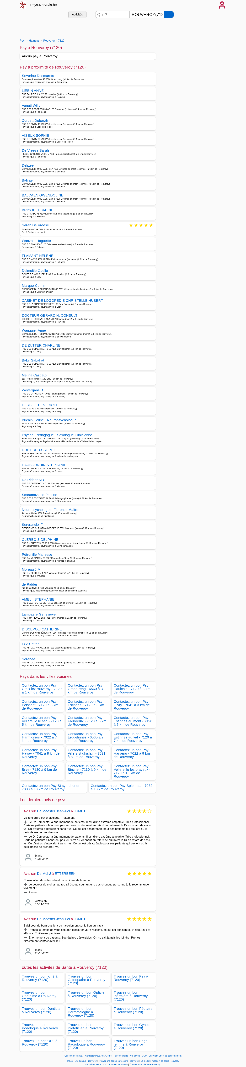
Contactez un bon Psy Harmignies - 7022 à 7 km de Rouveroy (39, 737)
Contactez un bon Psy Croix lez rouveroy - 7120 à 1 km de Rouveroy (42, 689)
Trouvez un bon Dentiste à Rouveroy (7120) (41, 1010)
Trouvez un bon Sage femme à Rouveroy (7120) (131, 1044)
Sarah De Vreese (35, 225)
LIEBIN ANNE (33, 90)
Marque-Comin (33, 285)
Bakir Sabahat (33, 360)
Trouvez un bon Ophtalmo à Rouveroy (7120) (39, 996)
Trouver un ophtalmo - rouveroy (145, 1064)
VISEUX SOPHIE (35, 135)
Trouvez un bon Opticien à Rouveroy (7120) (87, 994)
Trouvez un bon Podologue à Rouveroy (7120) (40, 1028)
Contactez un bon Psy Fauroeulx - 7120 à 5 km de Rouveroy (87, 721)
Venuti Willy (31, 105)
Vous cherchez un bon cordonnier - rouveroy (106, 1064)
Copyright (153, 1056)
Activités (77, 14)
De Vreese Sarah (35, 150)
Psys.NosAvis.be (43, 5)
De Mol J (44, 874)
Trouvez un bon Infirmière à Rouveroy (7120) (131, 996)
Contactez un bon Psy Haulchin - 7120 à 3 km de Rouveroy (132, 689)
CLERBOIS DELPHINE (40, 539)
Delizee (28, 165)
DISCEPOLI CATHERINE (42, 629)
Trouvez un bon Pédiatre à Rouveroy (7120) (133, 1010)
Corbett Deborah (35, 120)
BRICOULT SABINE (37, 210)
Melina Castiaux (34, 375)
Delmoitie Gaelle (35, 270)
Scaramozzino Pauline (39, 494)
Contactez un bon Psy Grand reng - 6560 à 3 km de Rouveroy (85, 689)
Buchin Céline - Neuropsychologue (49, 420)
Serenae (28, 659)
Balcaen (28, 180)
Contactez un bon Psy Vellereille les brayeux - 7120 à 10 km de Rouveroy (132, 771)
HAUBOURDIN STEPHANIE (44, 465)
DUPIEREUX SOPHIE (39, 450)
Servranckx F (32, 524)
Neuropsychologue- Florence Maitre (50, 509)
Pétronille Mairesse (37, 554)
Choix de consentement (170, 1056)
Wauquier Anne (34, 330)
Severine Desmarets (38, 75)
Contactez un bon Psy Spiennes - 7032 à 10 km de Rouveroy (121, 787)
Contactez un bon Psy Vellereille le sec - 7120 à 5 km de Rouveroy (42, 721)
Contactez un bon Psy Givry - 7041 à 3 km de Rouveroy (132, 705)
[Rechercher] (169, 14)
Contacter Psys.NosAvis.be (98, 1056)
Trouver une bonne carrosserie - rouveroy (119, 1061)
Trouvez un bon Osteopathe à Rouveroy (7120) (86, 979)
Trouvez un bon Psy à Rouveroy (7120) (131, 978)
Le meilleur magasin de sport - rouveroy (160, 1061)
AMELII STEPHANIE (38, 599)
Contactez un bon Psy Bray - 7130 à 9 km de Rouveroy (39, 769)
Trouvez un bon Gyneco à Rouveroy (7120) (132, 1026)
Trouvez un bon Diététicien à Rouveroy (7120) (86, 1028)
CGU (144, 1056)
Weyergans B (32, 390)
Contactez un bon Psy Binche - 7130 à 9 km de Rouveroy (87, 769)
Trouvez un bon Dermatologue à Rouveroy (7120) (81, 1012)
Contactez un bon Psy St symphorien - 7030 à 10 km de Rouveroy (52, 787)
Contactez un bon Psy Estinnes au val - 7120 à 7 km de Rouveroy (133, 737)
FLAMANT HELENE (37, 255)
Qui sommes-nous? (74, 1056)
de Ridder (29, 584)
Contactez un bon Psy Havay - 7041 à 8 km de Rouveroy (41, 753)
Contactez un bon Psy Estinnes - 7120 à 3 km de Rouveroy (86, 705)
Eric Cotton (30, 644)
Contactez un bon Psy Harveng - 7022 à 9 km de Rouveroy (132, 753)
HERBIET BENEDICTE (40, 405)
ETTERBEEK (65, 874)
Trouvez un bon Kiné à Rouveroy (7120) (39, 978)
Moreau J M (31, 569)
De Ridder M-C (34, 479)
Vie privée (135, 1056)
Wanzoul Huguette (36, 240)
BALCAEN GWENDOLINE (42, 195)
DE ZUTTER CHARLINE (41, 345)
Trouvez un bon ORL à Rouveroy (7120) (39, 1042)
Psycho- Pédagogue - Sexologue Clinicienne (57, 435)
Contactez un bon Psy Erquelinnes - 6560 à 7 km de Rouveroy (86, 737)
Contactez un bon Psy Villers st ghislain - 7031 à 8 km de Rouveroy (86, 753)
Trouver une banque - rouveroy (82, 1061)
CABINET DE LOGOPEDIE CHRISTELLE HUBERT (62, 300)
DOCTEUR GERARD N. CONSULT (49, 315)
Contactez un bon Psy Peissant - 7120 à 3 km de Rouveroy (40, 705)
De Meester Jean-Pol (53, 811)
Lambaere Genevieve (39, 614)
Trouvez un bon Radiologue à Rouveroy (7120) (86, 1044)
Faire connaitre (121, 1056)
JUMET (80, 811)
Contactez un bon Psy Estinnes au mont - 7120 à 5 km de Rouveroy (133, 721)
